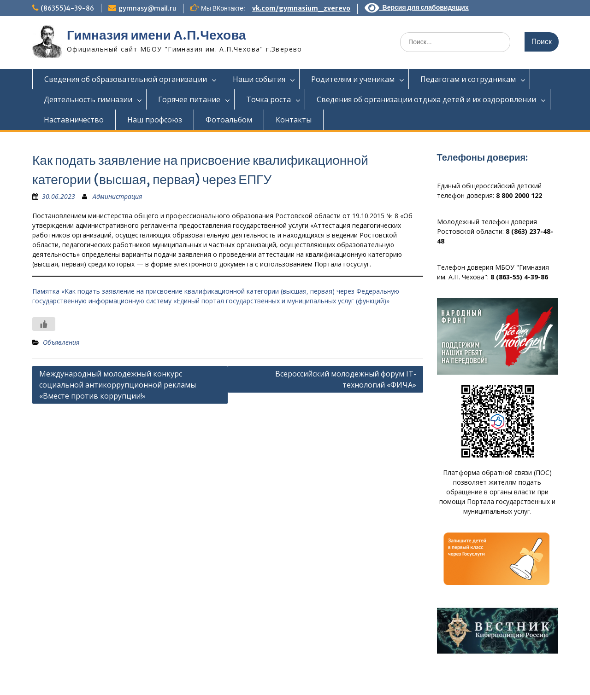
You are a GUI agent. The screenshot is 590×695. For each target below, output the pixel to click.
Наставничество (74, 120)
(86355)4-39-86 (67, 8)
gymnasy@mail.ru (147, 8)
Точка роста (268, 99)
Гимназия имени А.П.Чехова (156, 35)
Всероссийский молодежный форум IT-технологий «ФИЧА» (345, 379)
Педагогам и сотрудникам (468, 79)
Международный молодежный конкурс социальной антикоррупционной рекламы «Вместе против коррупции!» (117, 385)
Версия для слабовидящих (417, 7)
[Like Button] (43, 324)
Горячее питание (189, 99)
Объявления (61, 342)
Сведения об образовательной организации (125, 79)
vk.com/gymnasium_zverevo (301, 8)
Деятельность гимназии (88, 99)
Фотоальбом (229, 120)
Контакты (294, 120)
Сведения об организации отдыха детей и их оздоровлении (426, 99)
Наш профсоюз (154, 120)
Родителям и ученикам (353, 79)
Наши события (259, 79)
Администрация (117, 196)
